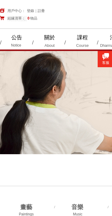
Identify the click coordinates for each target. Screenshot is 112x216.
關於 (49, 37)
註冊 (41, 11)
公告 (16, 37)
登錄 (30, 11)
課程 (82, 37)
